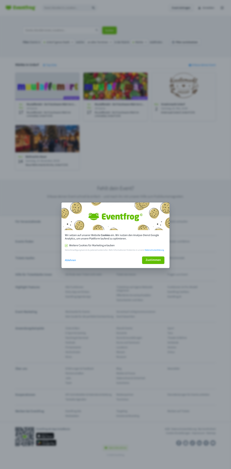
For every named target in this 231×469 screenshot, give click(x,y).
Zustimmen (153, 260)
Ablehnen (70, 260)
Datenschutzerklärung (154, 250)
